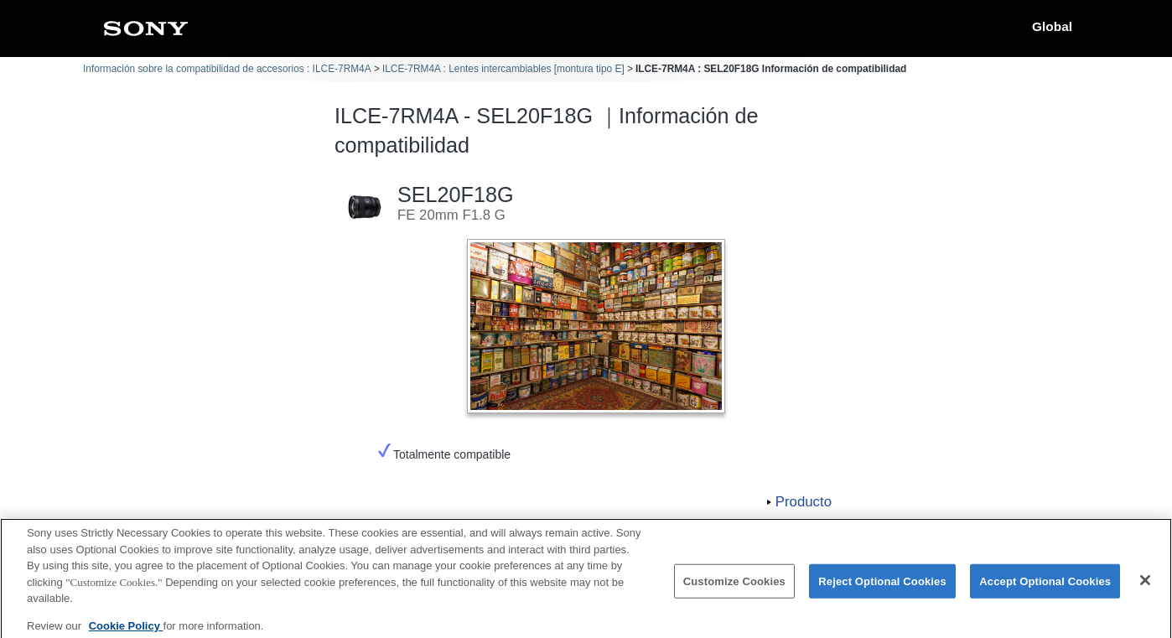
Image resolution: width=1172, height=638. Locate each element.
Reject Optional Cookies (882, 587)
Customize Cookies (734, 587)
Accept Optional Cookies (1045, 587)
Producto (803, 502)
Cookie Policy (126, 631)
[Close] (1145, 586)
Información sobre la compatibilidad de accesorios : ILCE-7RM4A (227, 69)
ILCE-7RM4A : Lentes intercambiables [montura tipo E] (503, 69)
